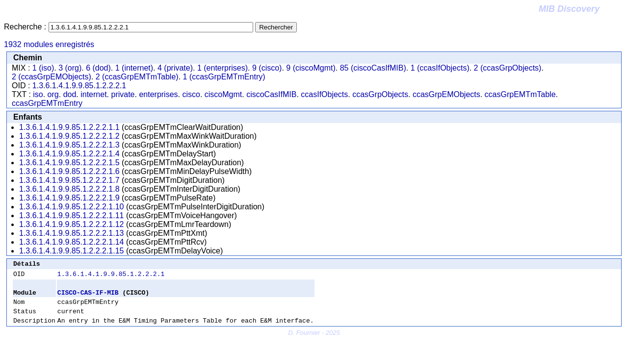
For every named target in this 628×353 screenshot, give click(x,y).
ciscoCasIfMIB (271, 94)
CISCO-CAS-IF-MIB (88, 296)
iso (38, 94)
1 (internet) (134, 68)
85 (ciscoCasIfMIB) (373, 68)
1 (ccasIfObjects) (440, 68)
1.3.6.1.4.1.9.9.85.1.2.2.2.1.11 (71, 215)
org (53, 94)
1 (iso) (43, 68)
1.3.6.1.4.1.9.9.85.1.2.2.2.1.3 (69, 145)
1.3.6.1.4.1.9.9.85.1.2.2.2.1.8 (69, 189)
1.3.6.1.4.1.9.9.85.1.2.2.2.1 (110, 276)
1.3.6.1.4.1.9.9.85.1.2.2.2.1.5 (69, 162)
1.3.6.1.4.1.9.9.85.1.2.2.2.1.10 (71, 206)
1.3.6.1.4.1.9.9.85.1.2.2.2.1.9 (69, 198)
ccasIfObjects (324, 94)
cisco (191, 94)
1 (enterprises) (222, 68)
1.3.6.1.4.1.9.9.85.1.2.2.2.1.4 (69, 154)
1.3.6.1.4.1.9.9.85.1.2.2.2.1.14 (71, 242)
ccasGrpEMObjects (446, 94)
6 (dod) (98, 68)
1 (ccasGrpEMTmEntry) (224, 77)
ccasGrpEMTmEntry (47, 103)
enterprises (158, 94)
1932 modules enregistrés (49, 44)
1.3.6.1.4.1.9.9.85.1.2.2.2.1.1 (69, 127)
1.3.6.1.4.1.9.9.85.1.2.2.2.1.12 (71, 224)
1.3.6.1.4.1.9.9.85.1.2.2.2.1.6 (69, 171)
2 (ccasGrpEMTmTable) (137, 77)
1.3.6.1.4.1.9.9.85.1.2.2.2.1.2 (69, 136)
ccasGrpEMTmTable (520, 94)
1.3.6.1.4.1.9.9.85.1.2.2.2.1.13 (71, 233)
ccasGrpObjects (380, 94)
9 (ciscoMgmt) (310, 68)
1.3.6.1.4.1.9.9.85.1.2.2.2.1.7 (69, 180)
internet (93, 94)
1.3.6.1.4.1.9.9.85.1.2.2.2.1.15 (71, 251)
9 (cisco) (267, 68)
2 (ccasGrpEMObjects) (51, 77)
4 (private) (175, 68)
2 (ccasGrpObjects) (508, 68)
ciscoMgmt (223, 94)
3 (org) (69, 68)
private (122, 94)
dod (70, 94)
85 (89, 85)
